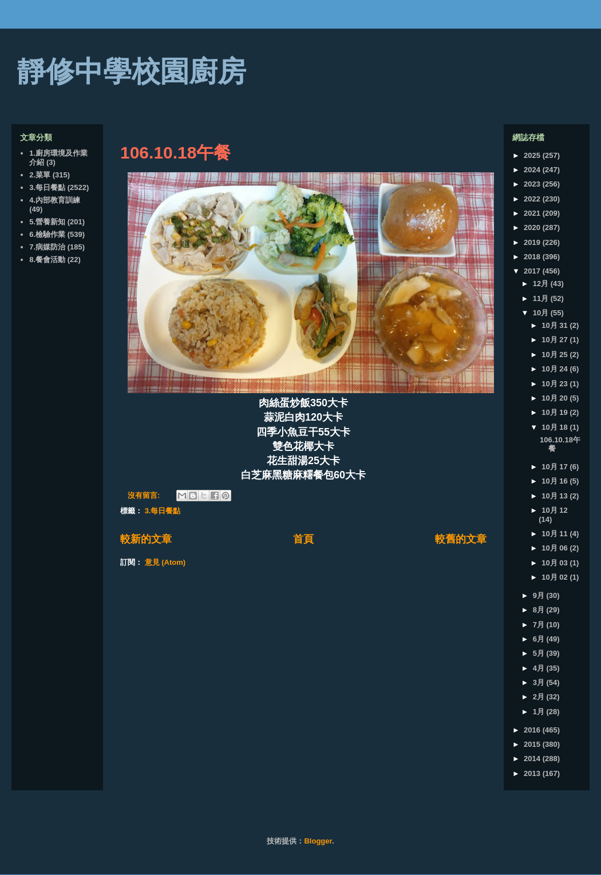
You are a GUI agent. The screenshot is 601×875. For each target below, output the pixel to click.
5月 (540, 653)
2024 (533, 169)
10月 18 (555, 427)
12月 (542, 283)
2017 (533, 271)
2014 (533, 758)
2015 (533, 744)
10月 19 (555, 412)
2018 (533, 256)
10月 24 (555, 369)
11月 (542, 298)
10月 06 (555, 548)
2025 (533, 155)
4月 (540, 668)
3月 (540, 682)
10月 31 (555, 325)
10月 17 (555, 466)
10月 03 (555, 563)
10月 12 (554, 510)
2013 (533, 773)
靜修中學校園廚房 (131, 72)
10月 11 (555, 533)
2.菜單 (39, 175)
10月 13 (555, 496)
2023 (533, 184)
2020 (533, 227)
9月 (540, 595)
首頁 (303, 539)
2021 (533, 213)
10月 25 (555, 354)
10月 (542, 312)
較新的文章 (146, 539)
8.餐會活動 (47, 259)
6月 (540, 639)
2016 (533, 730)
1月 (540, 711)
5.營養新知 (47, 221)
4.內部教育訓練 (54, 200)
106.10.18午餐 (175, 152)
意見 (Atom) (165, 562)
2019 (533, 242)
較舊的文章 (461, 539)
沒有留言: (145, 495)
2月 (540, 696)
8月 (540, 609)
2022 (533, 199)
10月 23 (555, 383)
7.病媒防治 (47, 247)
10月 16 (555, 481)
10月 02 (555, 577)
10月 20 (555, 398)
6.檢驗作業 (47, 234)
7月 (540, 624)
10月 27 (555, 339)
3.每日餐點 (163, 510)
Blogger (317, 841)
